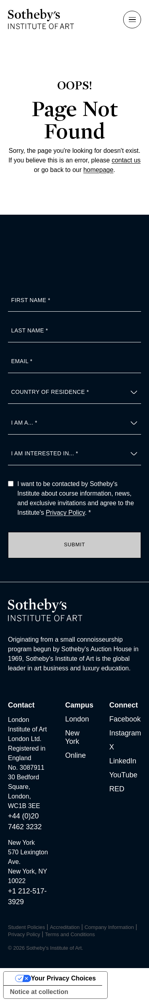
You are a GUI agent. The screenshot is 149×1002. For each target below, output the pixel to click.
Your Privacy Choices (63, 978)
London (77, 719)
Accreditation (64, 927)
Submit (74, 544)
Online (75, 755)
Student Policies (26, 927)
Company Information (109, 927)
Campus (79, 705)
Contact (21, 705)
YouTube (123, 775)
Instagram (125, 733)
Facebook (125, 719)
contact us (126, 160)
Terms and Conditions (70, 934)
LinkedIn (122, 761)
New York (72, 737)
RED (116, 789)
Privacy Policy (65, 512)
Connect (123, 705)
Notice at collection (39, 991)
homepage (98, 169)
